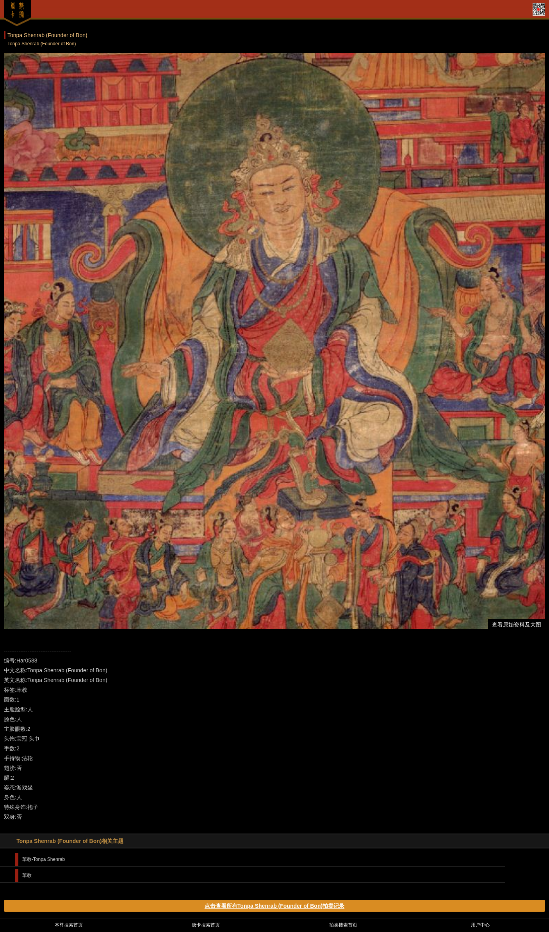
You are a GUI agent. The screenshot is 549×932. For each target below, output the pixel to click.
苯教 (27, 875)
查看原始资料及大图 (516, 624)
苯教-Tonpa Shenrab (43, 859)
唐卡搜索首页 (206, 925)
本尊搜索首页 (69, 925)
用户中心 (480, 925)
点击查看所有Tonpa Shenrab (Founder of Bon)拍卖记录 (274, 906)
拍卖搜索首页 (343, 925)
